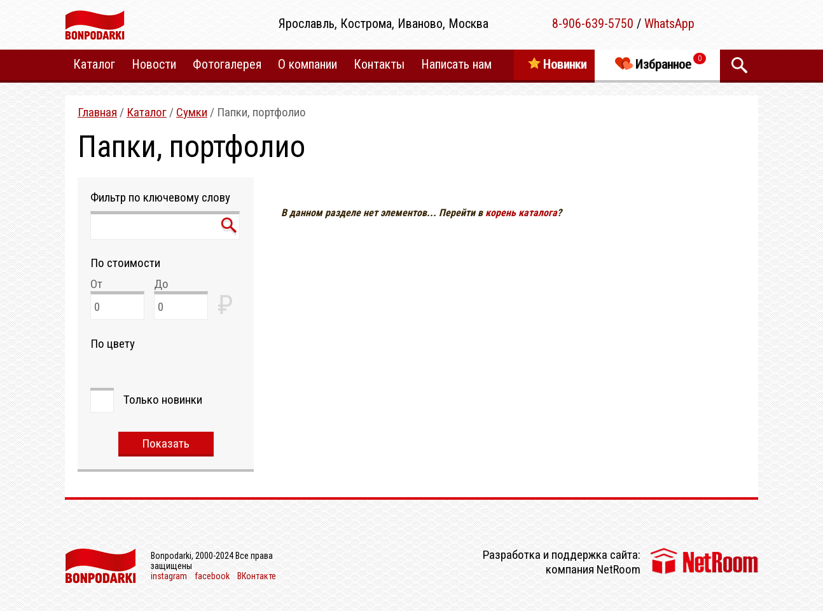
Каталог (147, 112)
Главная (97, 112)
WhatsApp (669, 23)
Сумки (191, 112)
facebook (212, 576)
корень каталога (521, 213)
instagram (169, 576)
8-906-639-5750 (592, 23)
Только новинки (162, 399)
